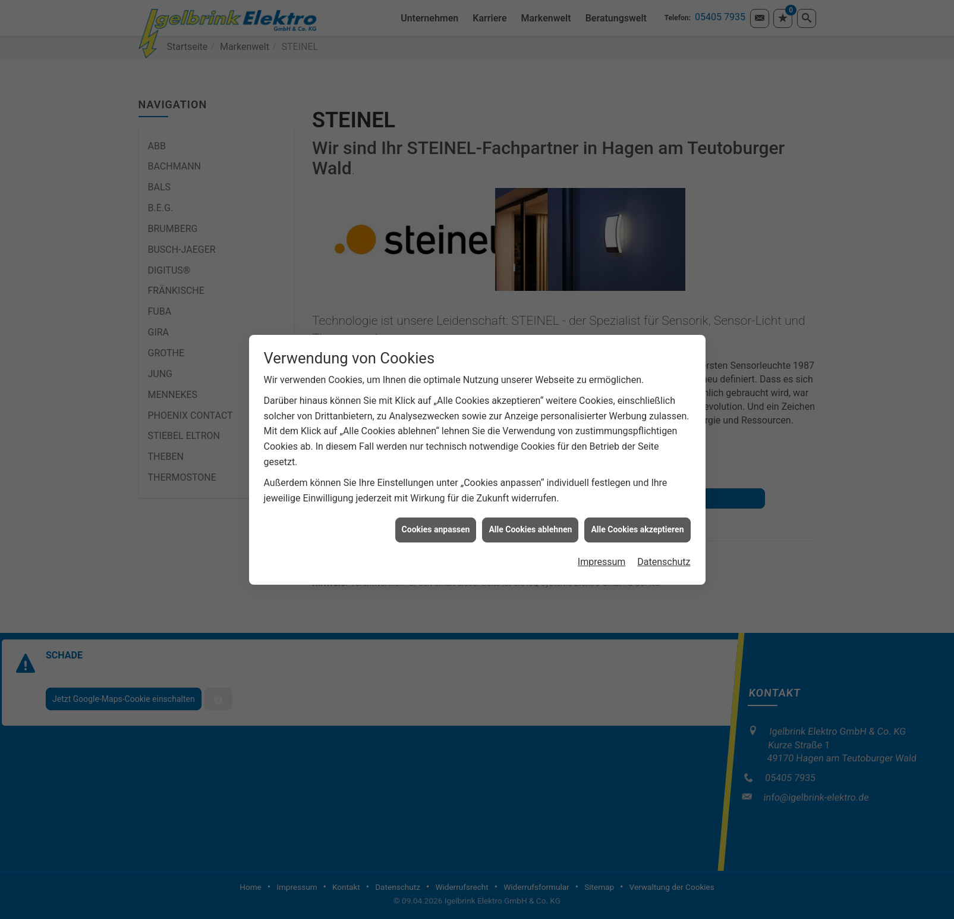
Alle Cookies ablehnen (530, 516)
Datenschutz (663, 548)
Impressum (602, 548)
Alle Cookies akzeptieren (637, 516)
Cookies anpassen (436, 516)
